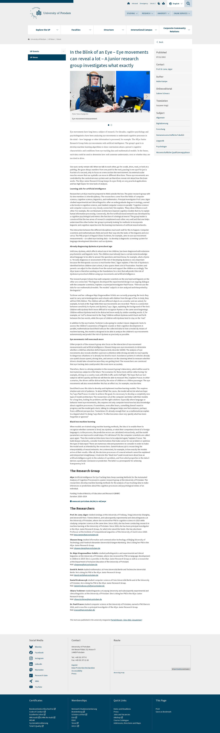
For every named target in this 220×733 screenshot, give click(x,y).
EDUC (74, 720)
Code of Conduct (36, 711)
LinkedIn (38, 664)
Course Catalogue (121, 720)
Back (161, 42)
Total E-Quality (35, 726)
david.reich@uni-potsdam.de (86, 575)
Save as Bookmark (163, 711)
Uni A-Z (152, 3)
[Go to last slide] (73, 96)
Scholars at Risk (78, 714)
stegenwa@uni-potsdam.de (85, 564)
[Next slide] (147, 96)
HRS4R (32, 720)
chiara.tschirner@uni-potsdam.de (88, 599)
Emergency (144, 3)
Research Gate (41, 675)
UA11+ (74, 726)
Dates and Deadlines (122, 709)
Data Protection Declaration (83, 668)
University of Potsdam (57, 13)
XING (37, 681)
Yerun (74, 723)
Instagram (39, 658)
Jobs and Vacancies (122, 714)
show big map (119, 672)
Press (74, 673)
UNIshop (117, 717)
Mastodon (39, 670)
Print (158, 709)
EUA (73, 717)
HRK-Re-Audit (47, 717)
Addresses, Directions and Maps (127, 723)
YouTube (38, 687)
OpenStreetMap (178, 669)
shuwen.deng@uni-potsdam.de (87, 548)
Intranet (135, 3)
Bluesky (38, 647)
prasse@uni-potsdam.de (84, 610)
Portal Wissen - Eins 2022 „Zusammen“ (126, 620)
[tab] (108, 125)
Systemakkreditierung (38, 723)
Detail (59, 39)
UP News (51, 39)
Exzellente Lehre (36, 714)
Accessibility (77, 670)
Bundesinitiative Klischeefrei (41, 709)
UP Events (34, 51)
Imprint (74, 665)
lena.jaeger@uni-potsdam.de (86, 534)
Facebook (39, 652)
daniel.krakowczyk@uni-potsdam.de (89, 586)
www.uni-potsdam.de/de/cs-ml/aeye (89, 501)
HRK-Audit (33, 717)
